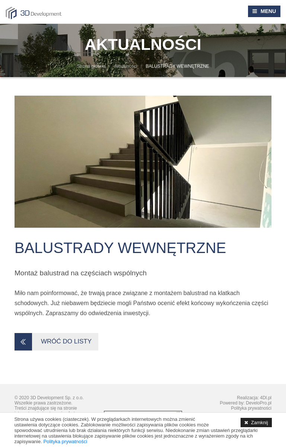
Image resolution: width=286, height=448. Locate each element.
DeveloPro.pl (258, 403)
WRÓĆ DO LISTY (55, 342)
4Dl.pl (265, 397)
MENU (268, 11)
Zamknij (259, 422)
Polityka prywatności (251, 408)
